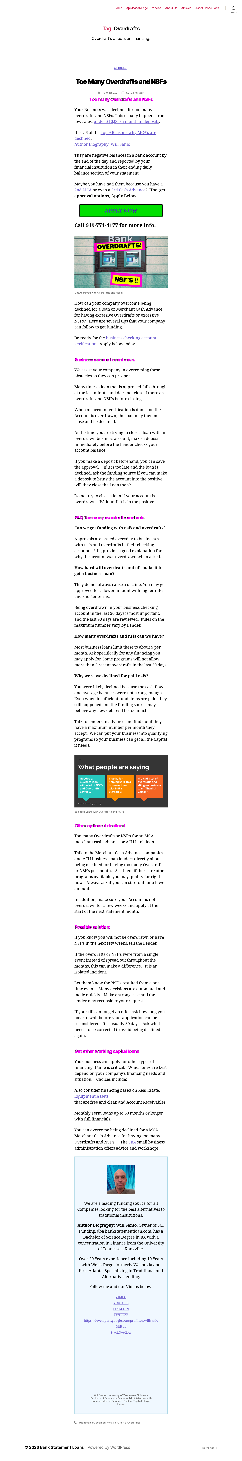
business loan (86, 1426)
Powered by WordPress (105, 1451)
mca (108, 1426)
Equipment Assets (91, 1103)
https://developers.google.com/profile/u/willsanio (121, 1327)
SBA (133, 1149)
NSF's (121, 1426)
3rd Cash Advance (129, 191)
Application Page (142, 7)
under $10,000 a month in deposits (127, 122)
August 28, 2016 (135, 93)
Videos (160, 7)
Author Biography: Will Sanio (102, 145)
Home (124, 7)
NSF (114, 1426)
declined (100, 1426)
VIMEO (121, 1304)
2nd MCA (83, 191)
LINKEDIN (121, 1316)
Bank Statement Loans (25, 8)
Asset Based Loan (208, 7)
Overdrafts (132, 1426)
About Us (174, 7)
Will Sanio (111, 93)
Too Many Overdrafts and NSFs (121, 81)
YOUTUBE (121, 1310)
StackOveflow (121, 1339)
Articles (188, 7)
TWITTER (121, 1321)
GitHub (121, 1333)
